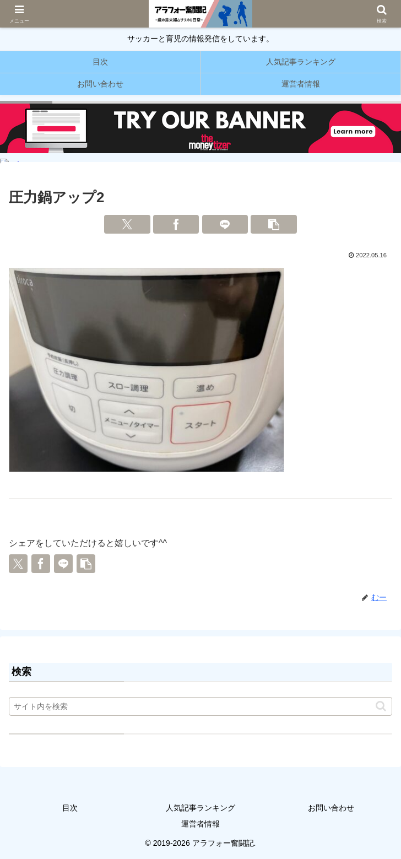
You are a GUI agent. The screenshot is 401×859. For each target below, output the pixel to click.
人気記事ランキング (200, 807)
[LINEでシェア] (225, 224)
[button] (274, 224)
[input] (200, 706)
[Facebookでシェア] (176, 224)
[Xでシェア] (127, 224)
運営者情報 (200, 823)
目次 (70, 807)
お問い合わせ (331, 807)
